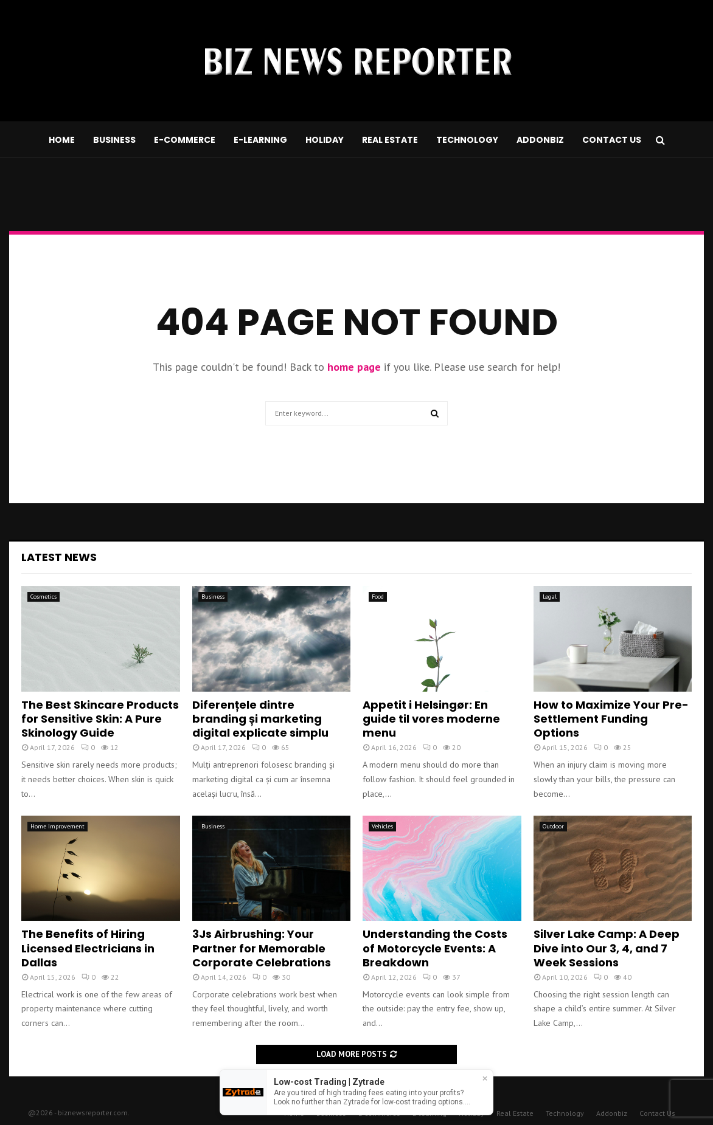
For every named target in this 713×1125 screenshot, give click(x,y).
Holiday (324, 140)
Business (114, 140)
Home (62, 140)
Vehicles (382, 826)
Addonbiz (540, 140)
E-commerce (184, 140)
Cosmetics (43, 596)
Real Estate (390, 140)
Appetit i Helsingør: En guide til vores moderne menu (431, 719)
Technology (467, 140)
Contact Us (611, 140)
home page (354, 367)
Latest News (59, 557)
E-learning (260, 140)
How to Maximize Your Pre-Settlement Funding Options (611, 719)
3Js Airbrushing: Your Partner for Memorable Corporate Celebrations (261, 948)
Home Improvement (57, 826)
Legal (550, 596)
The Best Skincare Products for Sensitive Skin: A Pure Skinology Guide (100, 719)
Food (378, 596)
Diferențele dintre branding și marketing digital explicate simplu (260, 719)
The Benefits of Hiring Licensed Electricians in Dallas (88, 948)
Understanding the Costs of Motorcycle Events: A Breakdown (435, 948)
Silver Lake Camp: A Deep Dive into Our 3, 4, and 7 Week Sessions (607, 948)
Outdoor (553, 826)
